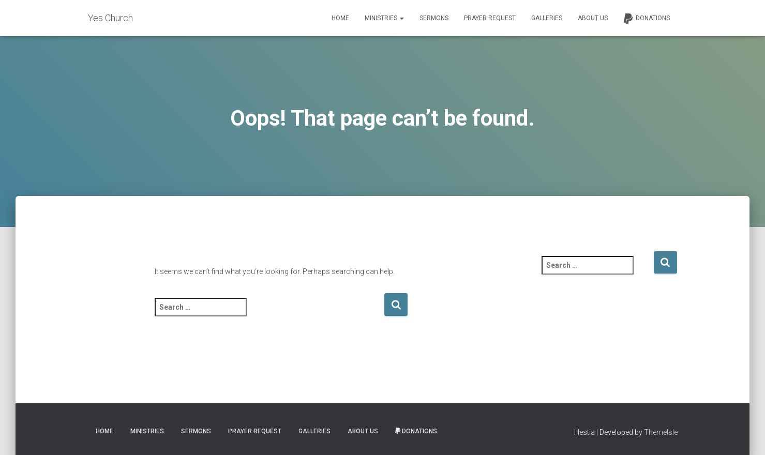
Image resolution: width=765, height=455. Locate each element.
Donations (646, 18)
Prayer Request (490, 18)
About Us (593, 18)
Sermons (433, 18)
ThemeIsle (661, 432)
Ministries (384, 18)
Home (340, 18)
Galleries (546, 18)
